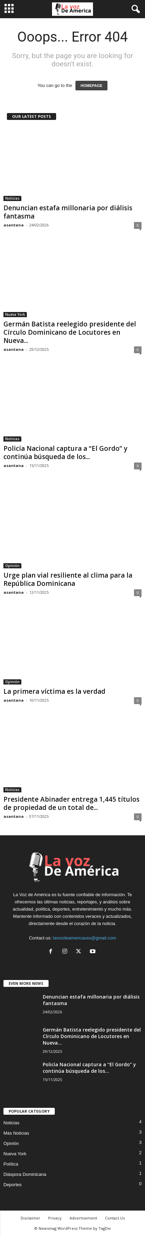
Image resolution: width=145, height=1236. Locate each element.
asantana (13, 224)
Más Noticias (16, 1133)
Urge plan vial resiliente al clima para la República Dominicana (67, 579)
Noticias (12, 198)
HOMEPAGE (91, 85)
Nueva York (15, 314)
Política (10, 1164)
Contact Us (115, 1218)
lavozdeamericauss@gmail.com (84, 937)
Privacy (55, 1218)
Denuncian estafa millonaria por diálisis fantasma (67, 212)
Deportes (12, 1184)
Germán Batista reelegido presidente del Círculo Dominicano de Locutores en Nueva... (69, 332)
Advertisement (83, 1218)
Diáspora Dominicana (24, 1174)
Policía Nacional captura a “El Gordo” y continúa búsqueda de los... (65, 452)
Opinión (12, 565)
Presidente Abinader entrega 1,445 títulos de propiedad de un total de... (71, 803)
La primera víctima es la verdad (54, 691)
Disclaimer (30, 1218)
